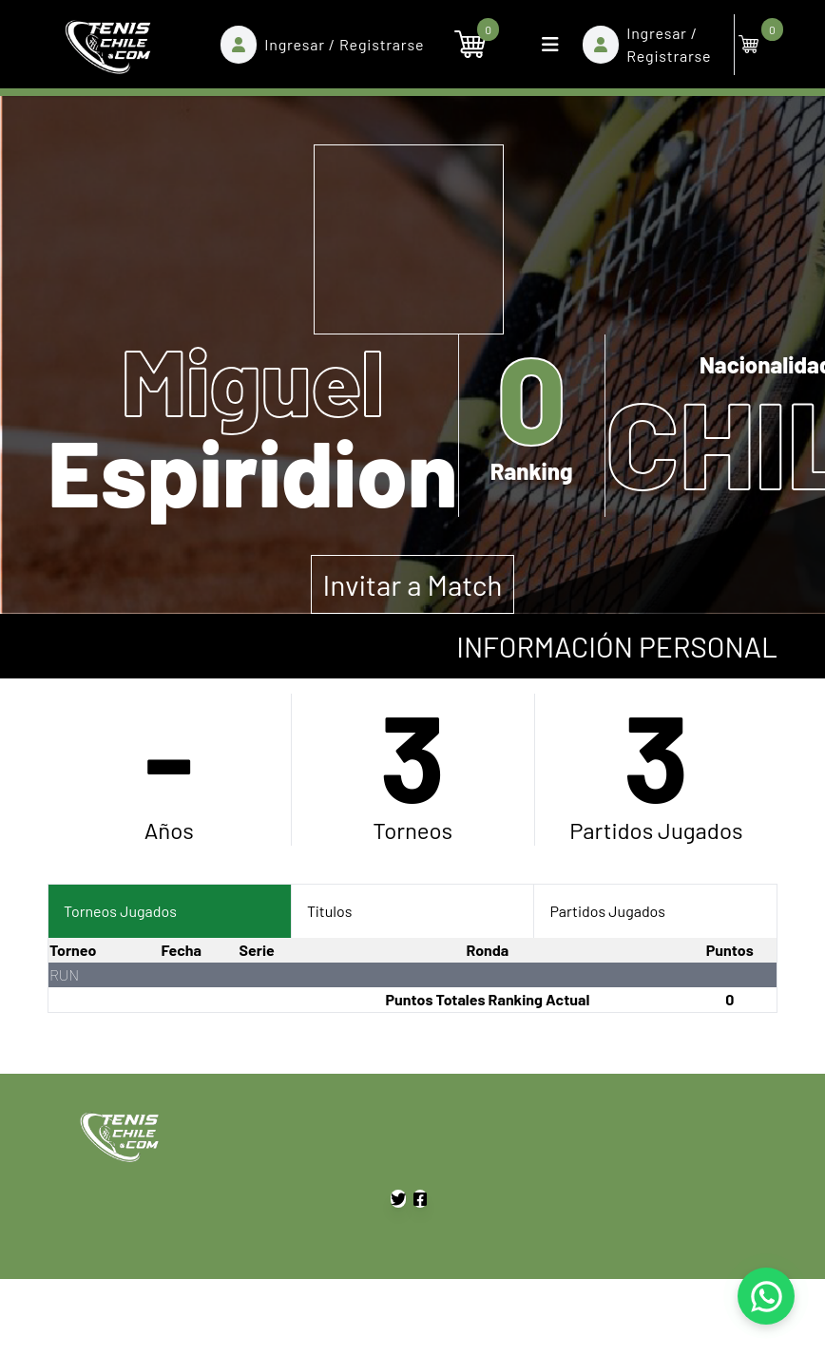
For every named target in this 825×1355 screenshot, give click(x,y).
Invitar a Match (413, 584)
